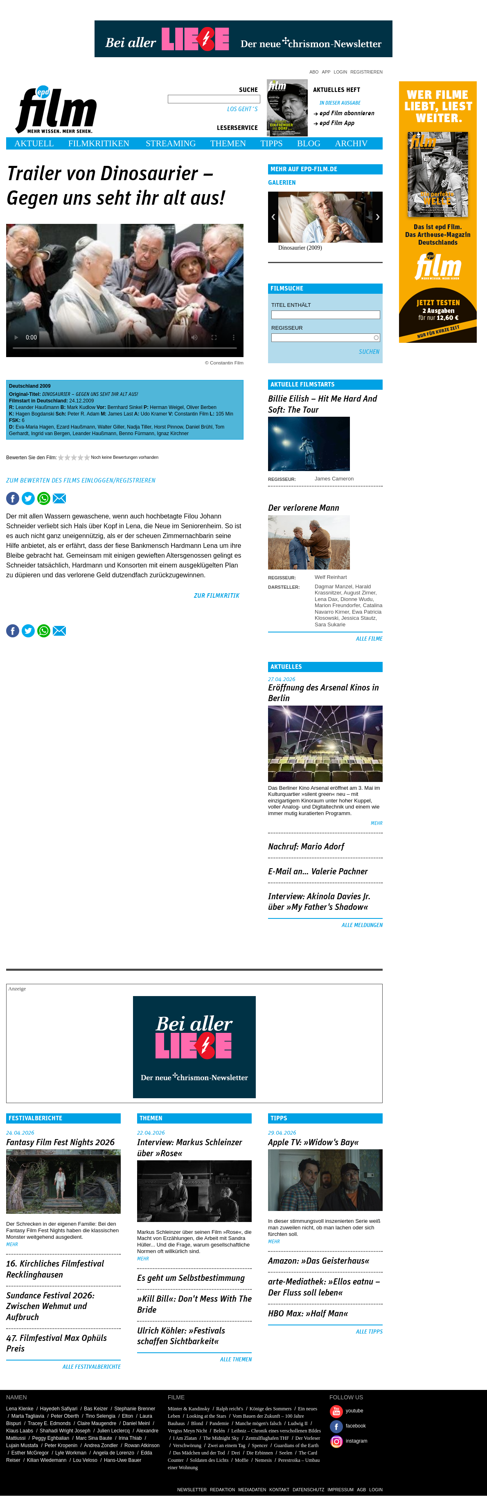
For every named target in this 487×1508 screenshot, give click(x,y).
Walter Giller (111, 427)
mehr (377, 823)
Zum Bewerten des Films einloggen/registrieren (81, 480)
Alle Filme (369, 639)
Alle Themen (236, 1360)
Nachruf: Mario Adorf (306, 846)
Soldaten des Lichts (209, 1460)
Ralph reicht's (230, 1409)
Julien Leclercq (113, 1431)
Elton (127, 1416)
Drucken (74, 498)
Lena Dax (326, 599)
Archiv (351, 143)
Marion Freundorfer (337, 605)
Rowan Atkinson (142, 1445)
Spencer (260, 1445)
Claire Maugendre (96, 1423)
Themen (228, 143)
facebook (356, 1426)
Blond (197, 1423)
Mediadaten (252, 1489)
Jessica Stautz (358, 618)
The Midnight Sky (221, 1438)
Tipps (271, 143)
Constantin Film (191, 414)
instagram (357, 1441)
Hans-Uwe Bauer (122, 1460)
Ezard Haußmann (75, 427)
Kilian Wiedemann (47, 1460)
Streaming (171, 143)
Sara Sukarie (330, 624)
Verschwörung (187, 1445)
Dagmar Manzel (333, 586)
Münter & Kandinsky (189, 1409)
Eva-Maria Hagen (35, 427)
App (326, 71)
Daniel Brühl (199, 427)
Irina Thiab (130, 1438)
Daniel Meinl (136, 1423)
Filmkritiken (98, 143)
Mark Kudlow (81, 407)
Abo (313, 71)
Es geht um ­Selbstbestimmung (191, 1278)
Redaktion (222, 1489)
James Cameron (334, 479)
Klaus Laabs (19, 1431)
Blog (308, 143)
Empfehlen (59, 498)
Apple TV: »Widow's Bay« (313, 1142)
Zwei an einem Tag (227, 1445)
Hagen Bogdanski (35, 414)
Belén (219, 1431)
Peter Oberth (65, 1416)
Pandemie (219, 1423)
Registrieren (366, 71)
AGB (361, 1489)
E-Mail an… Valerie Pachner (318, 871)
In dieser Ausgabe (340, 103)
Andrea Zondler (101, 1445)
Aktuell (34, 143)
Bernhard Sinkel (125, 407)
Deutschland (23, 386)
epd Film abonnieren (347, 113)
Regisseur (287, 328)
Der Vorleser (307, 1438)
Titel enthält (291, 305)
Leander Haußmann (37, 407)
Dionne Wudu (356, 599)
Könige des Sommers (271, 1409)
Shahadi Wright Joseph (65, 1431)
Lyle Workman (70, 1453)
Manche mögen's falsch (258, 1423)
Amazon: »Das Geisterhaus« (319, 1261)
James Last (120, 414)
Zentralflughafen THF (267, 1438)
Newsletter (192, 1489)
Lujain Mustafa (22, 1445)
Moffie (241, 1460)
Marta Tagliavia (27, 1416)
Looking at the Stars (206, 1416)
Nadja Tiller (139, 427)
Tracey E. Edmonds (49, 1423)
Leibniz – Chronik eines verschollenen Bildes (276, 1431)
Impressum (341, 1489)
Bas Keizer (96, 1409)
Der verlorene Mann (303, 508)
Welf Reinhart (331, 577)
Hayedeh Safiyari (58, 1409)
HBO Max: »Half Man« (308, 1313)
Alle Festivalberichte (92, 1367)
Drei (235, 1453)
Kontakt (279, 1489)
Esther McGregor (30, 1453)
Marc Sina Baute (94, 1438)
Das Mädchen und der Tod (199, 1453)
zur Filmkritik (216, 595)
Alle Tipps (369, 1332)
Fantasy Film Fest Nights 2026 (60, 1142)
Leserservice (237, 128)
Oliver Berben (201, 407)
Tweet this (28, 498)
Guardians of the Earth (296, 1445)
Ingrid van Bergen (50, 433)
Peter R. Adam (83, 414)
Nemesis (263, 1460)
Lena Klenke (20, 1409)
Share (43, 498)
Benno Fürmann (136, 433)
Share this (12, 498)
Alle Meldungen (362, 925)
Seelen (285, 1453)
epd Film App (337, 123)
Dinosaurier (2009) (300, 248)
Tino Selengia (100, 1416)
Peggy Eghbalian (50, 1438)
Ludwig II (298, 1423)
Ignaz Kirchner (173, 433)
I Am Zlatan (185, 1438)
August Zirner (359, 593)
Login (340, 71)
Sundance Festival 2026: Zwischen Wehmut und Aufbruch (50, 1306)
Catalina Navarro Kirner (349, 608)
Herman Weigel (166, 407)
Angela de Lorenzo (113, 1453)
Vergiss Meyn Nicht (187, 1431)
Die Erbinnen (259, 1453)
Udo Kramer (154, 414)
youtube (354, 1411)
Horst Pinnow (168, 427)
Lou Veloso (85, 1460)
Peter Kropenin (61, 1445)
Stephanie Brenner (134, 1409)
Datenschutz (308, 1489)
